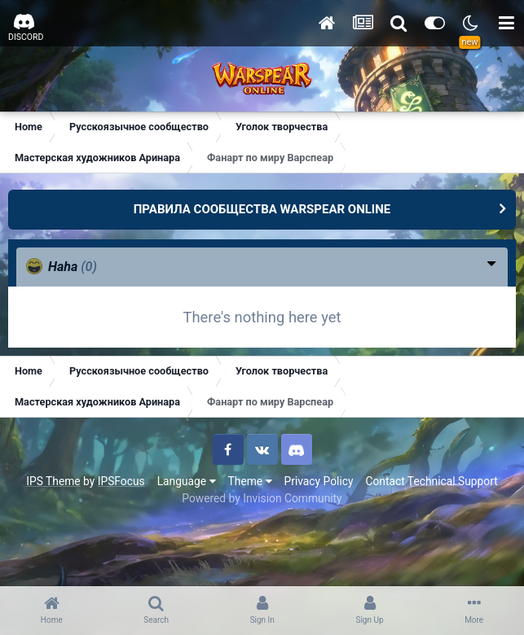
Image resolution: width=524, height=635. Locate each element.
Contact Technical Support (431, 481)
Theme (250, 481)
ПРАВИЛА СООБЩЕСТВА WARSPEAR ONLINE (262, 209)
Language (186, 481)
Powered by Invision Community (261, 498)
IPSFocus (121, 481)
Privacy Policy (319, 481)
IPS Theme (53, 481)
